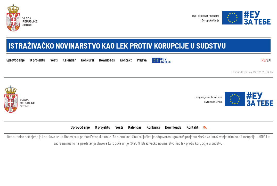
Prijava (142, 60)
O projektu (37, 60)
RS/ (264, 60)
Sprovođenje (15, 60)
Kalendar (69, 60)
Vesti (54, 60)
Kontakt (126, 60)
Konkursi (87, 60)
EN (269, 60)
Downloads (107, 60)
